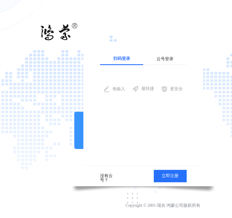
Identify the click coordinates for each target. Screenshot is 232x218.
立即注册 (170, 175)
